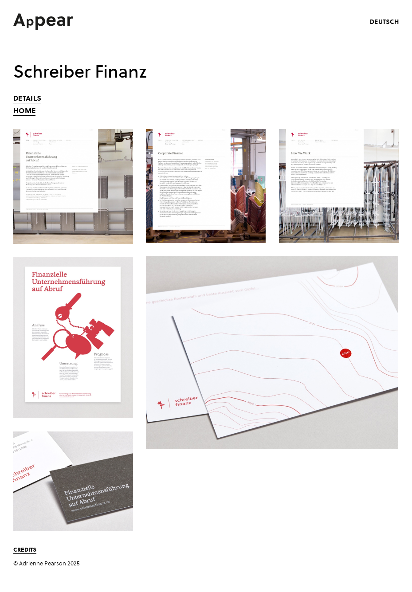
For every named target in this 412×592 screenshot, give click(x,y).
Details (27, 98)
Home (24, 110)
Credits (24, 549)
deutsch (384, 21)
